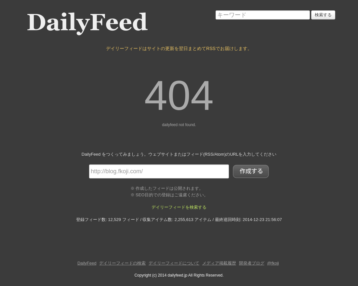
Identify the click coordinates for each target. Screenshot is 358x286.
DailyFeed (87, 263)
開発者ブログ (251, 263)
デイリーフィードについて (174, 263)
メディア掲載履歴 (219, 263)
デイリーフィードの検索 (122, 263)
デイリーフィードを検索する (179, 207)
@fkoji (273, 263)
